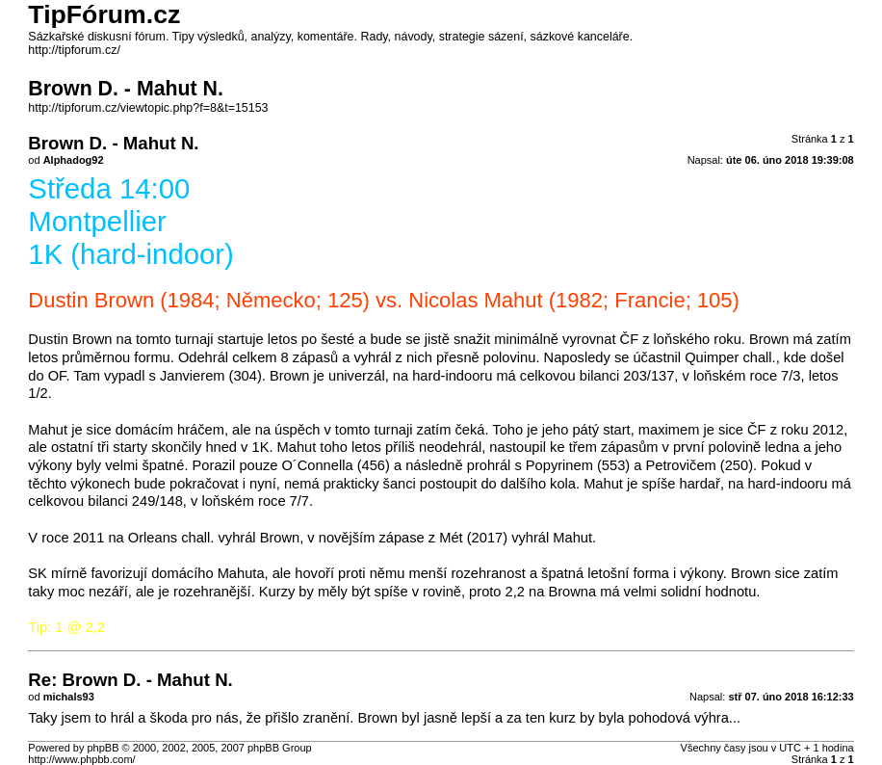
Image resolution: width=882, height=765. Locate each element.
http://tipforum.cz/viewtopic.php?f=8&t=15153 (148, 108)
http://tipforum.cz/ (74, 50)
